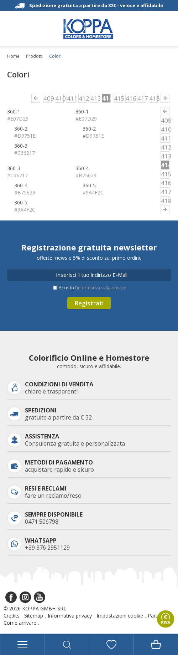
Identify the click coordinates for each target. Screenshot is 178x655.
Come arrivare (20, 622)
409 (47, 98)
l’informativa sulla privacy (100, 288)
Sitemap (33, 615)
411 (71, 98)
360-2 (20, 128)
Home (13, 56)
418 (153, 98)
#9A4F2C (93, 192)
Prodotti (34, 56)
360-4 (82, 168)
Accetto (92, 288)
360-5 (89, 185)
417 (141, 98)
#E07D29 (17, 118)
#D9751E (25, 135)
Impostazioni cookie (119, 615)
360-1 (13, 111)
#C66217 (24, 152)
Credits (12, 615)
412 (83, 98)
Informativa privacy (70, 615)
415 (118, 98)
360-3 (20, 145)
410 (59, 98)
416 (130, 98)
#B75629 (85, 175)
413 (94, 98)
